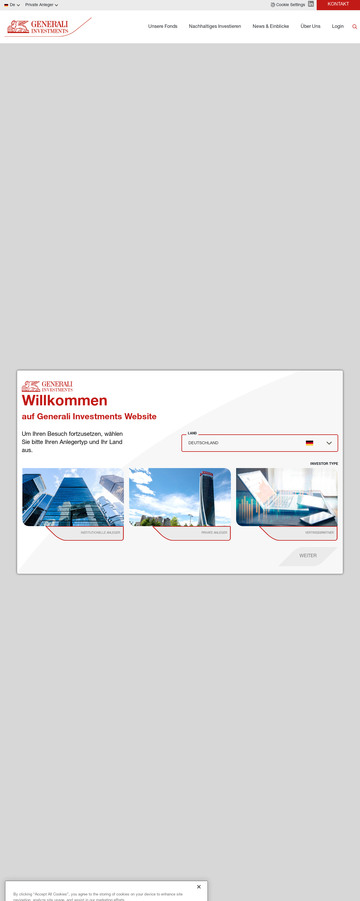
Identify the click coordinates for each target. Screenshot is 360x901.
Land (192, 433)
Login (338, 27)
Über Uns (310, 27)
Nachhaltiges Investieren (215, 27)
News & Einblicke (271, 27)
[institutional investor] (93, 533)
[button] (288, 5)
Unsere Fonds (162, 27)
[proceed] (308, 556)
